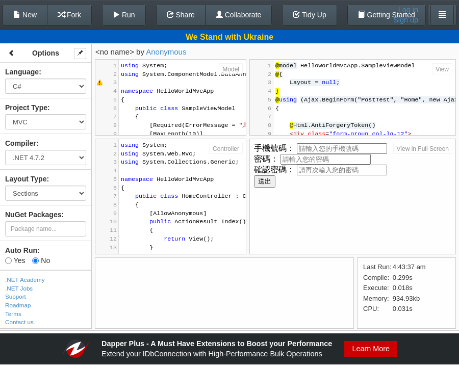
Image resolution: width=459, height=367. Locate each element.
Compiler (20, 143)
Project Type (26, 107)
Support (15, 296)
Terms (13, 313)
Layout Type (25, 179)
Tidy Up (309, 15)
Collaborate (239, 15)
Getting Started (386, 15)
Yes (15, 260)
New (25, 15)
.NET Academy (25, 279)
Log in (408, 10)
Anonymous (166, 51)
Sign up (405, 20)
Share (181, 15)
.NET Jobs (19, 288)
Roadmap (18, 305)
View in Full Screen (423, 148)
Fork (69, 15)
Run (124, 15)
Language (22, 72)
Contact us (19, 322)
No (41, 260)
